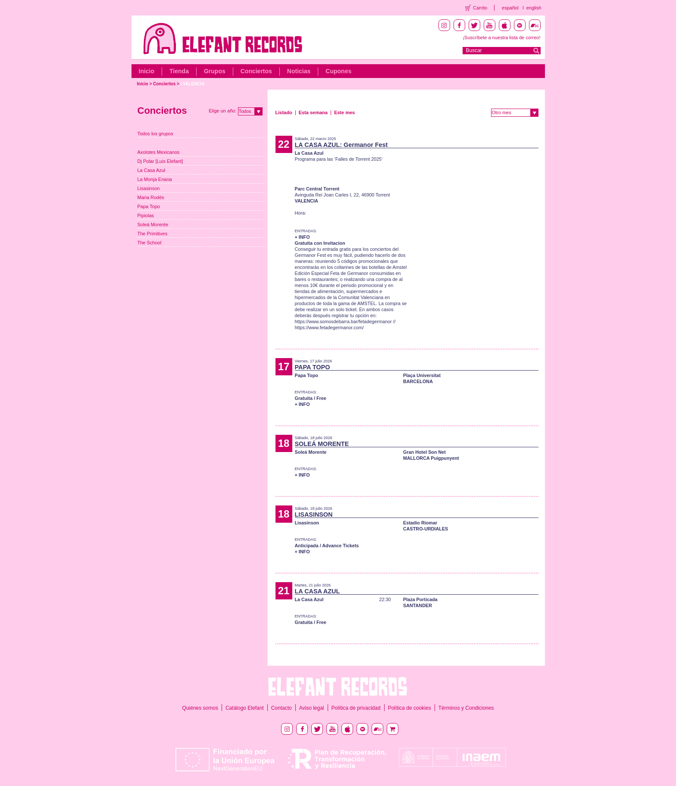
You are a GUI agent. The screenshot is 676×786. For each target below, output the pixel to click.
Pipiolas (146, 215)
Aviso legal (311, 708)
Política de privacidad (356, 708)
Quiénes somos (200, 708)
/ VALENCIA (193, 83)
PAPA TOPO (312, 367)
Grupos (214, 71)
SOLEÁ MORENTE (322, 443)
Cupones (338, 71)
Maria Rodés (151, 197)
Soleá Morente (153, 224)
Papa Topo (149, 206)
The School (150, 242)
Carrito (480, 7)
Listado (283, 112)
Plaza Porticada (420, 599)
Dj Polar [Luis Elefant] (160, 161)
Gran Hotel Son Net (424, 452)
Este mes (344, 112)
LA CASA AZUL (317, 591)
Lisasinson (149, 188)
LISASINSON (314, 514)
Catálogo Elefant (244, 708)
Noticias (298, 71)
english (533, 7)
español (510, 7)
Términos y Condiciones (466, 708)
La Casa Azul (152, 170)
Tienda (179, 71)
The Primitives (153, 233)
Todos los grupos (155, 133)
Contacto (281, 708)
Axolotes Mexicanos (159, 152)
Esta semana (313, 112)
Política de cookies (409, 708)
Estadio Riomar (420, 522)
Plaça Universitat (422, 375)
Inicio (147, 71)
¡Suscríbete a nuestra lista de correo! (501, 37)
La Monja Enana (155, 179)
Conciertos (256, 71)
